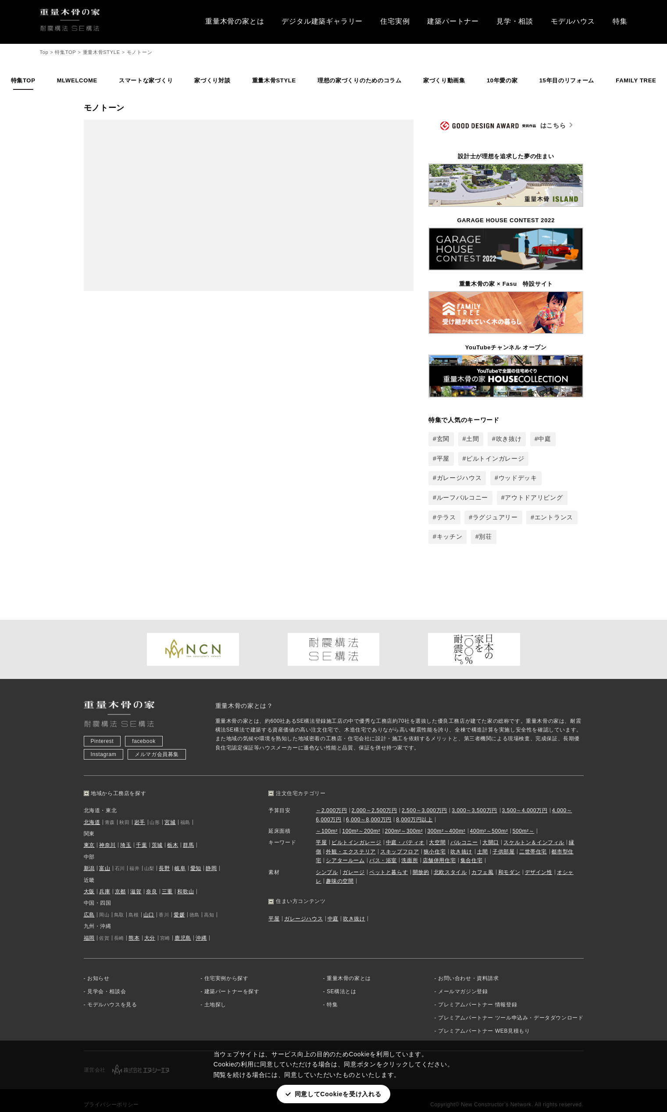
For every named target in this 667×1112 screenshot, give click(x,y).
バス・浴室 (383, 849)
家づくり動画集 (444, 80)
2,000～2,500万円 (374, 799)
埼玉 (125, 834)
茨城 (157, 834)
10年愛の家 (502, 80)
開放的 (421, 861)
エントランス (554, 517)
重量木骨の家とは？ (244, 694)
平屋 (443, 458)
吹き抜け (509, 438)
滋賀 (135, 881)
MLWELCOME (77, 80)
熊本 (133, 927)
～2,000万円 (331, 799)
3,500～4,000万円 (524, 799)
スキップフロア (399, 841)
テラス (446, 517)
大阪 (89, 881)
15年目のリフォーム (566, 80)
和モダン (509, 861)
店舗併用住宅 (439, 849)
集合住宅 (471, 849)
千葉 (141, 834)
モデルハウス (573, 21)
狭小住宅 (435, 841)
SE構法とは (342, 980)
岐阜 (180, 857)
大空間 (437, 831)
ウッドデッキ (518, 477)
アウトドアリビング (534, 497)
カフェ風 (482, 861)
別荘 (485, 536)
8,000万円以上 (414, 809)
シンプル (327, 861)
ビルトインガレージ (495, 458)
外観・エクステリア (350, 841)
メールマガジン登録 (463, 980)
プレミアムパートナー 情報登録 (477, 994)
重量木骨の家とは (234, 21)
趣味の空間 (339, 870)
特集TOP (23, 80)
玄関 (443, 438)
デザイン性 (539, 861)
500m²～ (524, 820)
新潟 (89, 857)
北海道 (92, 811)
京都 (120, 881)
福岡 (89, 927)
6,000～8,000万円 (369, 809)
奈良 (151, 881)
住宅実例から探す (226, 967)
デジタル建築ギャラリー (322, 21)
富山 (104, 857)
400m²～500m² (489, 820)
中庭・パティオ (405, 831)
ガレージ (353, 861)
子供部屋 (503, 841)
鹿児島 (183, 927)
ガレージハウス (459, 477)
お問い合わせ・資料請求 (468, 967)
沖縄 (201, 927)
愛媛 (179, 904)
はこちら (503, 126)
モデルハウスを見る (112, 994)
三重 (167, 881)
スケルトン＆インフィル (533, 831)
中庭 (544, 438)
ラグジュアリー (495, 517)
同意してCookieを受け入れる (338, 1094)
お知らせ (98, 967)
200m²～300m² (404, 820)
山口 (148, 904)
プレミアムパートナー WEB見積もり (484, 1020)
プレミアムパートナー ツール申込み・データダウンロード (511, 1007)
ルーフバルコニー (463, 497)
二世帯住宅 (533, 841)
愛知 (195, 857)
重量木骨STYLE (274, 80)
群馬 (188, 834)
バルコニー (464, 831)
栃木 (172, 834)
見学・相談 (514, 21)
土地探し (215, 994)
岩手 (139, 811)
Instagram (104, 743)
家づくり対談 (212, 80)
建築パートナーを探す (232, 980)
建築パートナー (453, 21)
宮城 (169, 811)
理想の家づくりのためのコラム (359, 80)
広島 (89, 904)
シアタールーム (345, 849)
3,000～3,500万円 (474, 799)
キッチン (450, 536)
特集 (620, 21)
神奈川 (107, 834)
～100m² (327, 820)
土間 (472, 438)
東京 (89, 834)
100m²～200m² (361, 820)
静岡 (211, 857)
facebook (144, 730)
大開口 (490, 831)
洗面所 (409, 849)
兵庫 (104, 881)
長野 (164, 857)
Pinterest (102, 730)
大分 (149, 927)
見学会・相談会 (106, 980)
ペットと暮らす (388, 861)
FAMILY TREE (636, 80)
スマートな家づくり (146, 80)
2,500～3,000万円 (424, 799)
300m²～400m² (447, 820)
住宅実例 (395, 21)
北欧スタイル (450, 861)
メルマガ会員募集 (157, 743)
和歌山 (185, 881)
